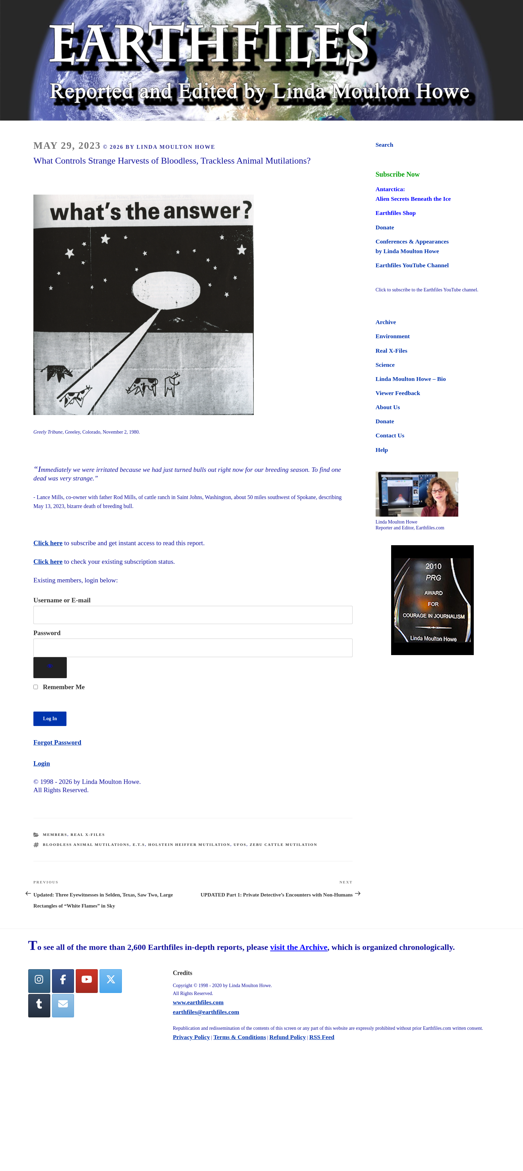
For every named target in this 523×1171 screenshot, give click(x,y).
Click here (47, 543)
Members (55, 834)
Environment (393, 336)
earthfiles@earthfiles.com (206, 1011)
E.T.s (139, 844)
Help (382, 449)
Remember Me (59, 687)
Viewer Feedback (398, 393)
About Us (388, 407)
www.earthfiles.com (198, 1002)
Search (384, 144)
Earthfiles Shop (396, 212)
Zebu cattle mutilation (283, 844)
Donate (385, 227)
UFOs (239, 844)
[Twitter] (111, 981)
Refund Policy (287, 1037)
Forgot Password (57, 742)
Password (47, 632)
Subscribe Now (398, 174)
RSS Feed (321, 1037)
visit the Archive (298, 947)
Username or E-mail (62, 600)
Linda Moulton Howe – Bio (411, 378)
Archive (386, 322)
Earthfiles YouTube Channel (412, 265)
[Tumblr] (39, 1006)
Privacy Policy (191, 1037)
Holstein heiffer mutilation (189, 844)
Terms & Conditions (239, 1037)
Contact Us (390, 435)
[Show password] (50, 667)
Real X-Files (88, 834)
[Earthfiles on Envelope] (63, 1006)
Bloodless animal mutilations (86, 844)
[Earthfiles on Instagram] (39, 981)
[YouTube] (87, 981)
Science (385, 364)
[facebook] (63, 981)
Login (41, 763)
